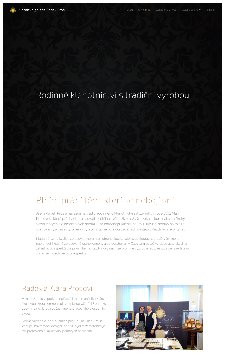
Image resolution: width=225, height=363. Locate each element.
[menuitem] (124, 9)
